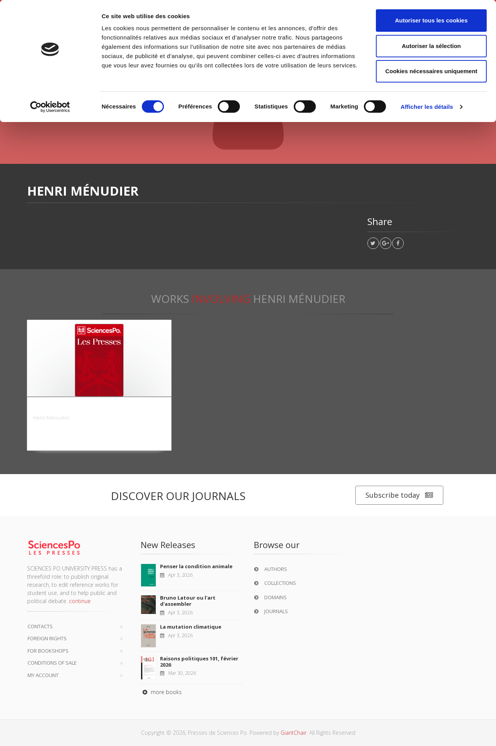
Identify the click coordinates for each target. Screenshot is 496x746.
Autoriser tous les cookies (431, 20)
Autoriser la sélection (431, 46)
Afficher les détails (427, 106)
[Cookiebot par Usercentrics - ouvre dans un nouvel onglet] (50, 107)
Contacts (40, 626)
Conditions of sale (52, 662)
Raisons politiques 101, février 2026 (199, 661)
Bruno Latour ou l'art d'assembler (187, 600)
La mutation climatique (190, 626)
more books (161, 692)
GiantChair (294, 732)
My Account (43, 675)
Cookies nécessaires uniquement (431, 71)
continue (80, 601)
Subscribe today (399, 495)
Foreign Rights (47, 638)
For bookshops (48, 650)
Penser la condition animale (196, 566)
